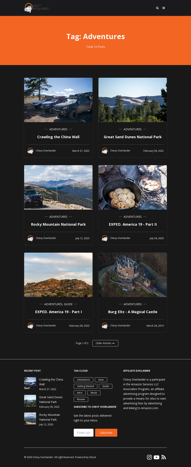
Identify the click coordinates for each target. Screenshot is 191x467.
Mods (94, 392)
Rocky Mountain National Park (58, 224)
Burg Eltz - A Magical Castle (132, 311)
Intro (79, 392)
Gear (101, 379)
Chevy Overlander (43, 457)
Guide (68, 304)
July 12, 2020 (46, 424)
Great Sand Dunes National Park (133, 136)
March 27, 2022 (47, 389)
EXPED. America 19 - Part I (58, 311)
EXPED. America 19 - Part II (133, 224)
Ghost (92, 457)
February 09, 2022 (49, 407)
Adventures (58, 129)
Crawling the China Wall (58, 136)
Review (81, 399)
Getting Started (85, 386)
